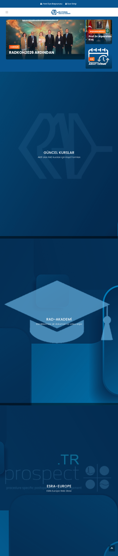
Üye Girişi (70, 3)
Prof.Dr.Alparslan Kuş (99, 34)
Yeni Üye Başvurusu (51, 3)
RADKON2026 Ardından (31, 52)
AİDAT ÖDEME (96, 55)
